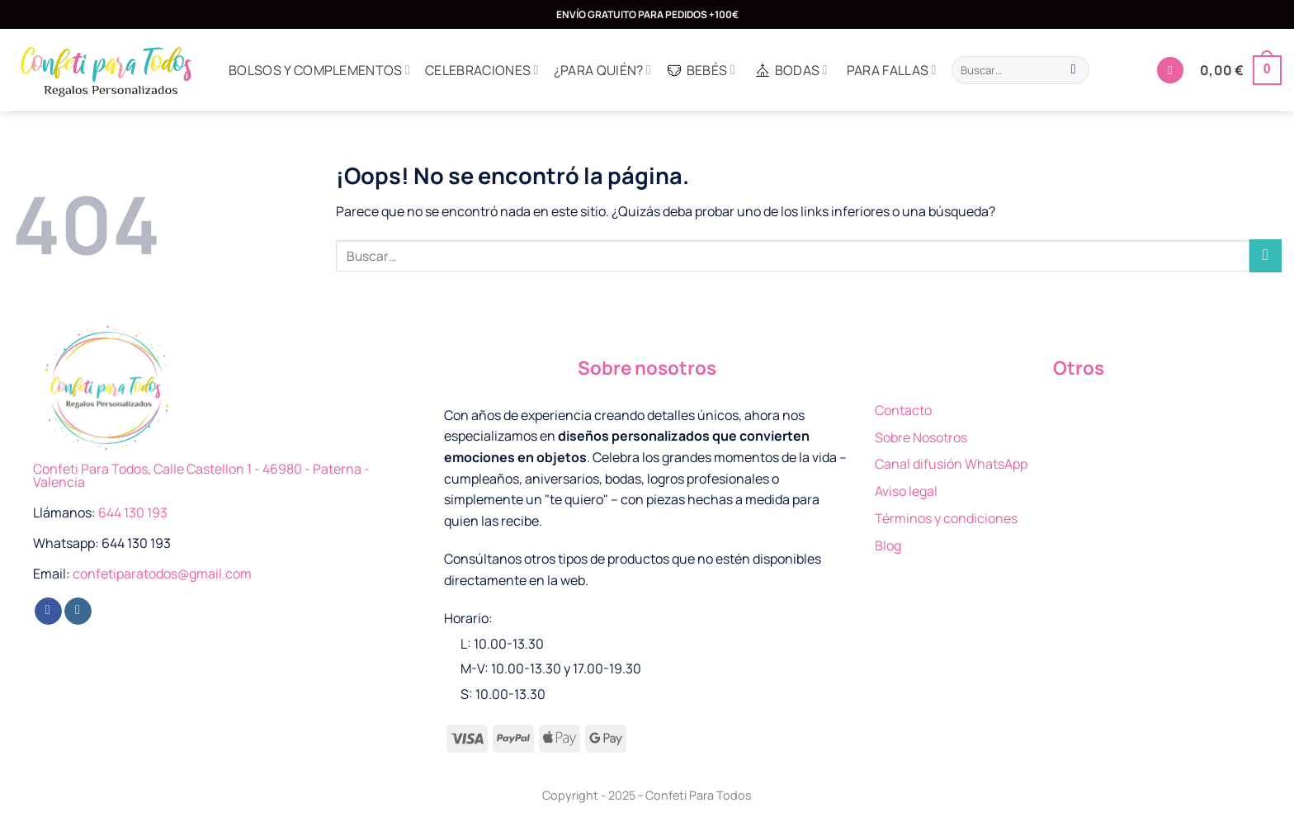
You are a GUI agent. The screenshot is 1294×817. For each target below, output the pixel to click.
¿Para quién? (602, 70)
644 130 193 (133, 512)
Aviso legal (906, 491)
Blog (888, 545)
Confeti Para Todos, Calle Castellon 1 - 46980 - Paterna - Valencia (201, 475)
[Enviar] (1073, 70)
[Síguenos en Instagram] (78, 611)
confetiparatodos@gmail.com (162, 573)
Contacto (903, 410)
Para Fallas (892, 70)
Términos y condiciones (946, 518)
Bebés (700, 70)
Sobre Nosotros (921, 437)
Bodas (791, 70)
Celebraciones (482, 70)
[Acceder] (1170, 70)
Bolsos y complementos (319, 70)
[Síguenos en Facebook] (48, 611)
